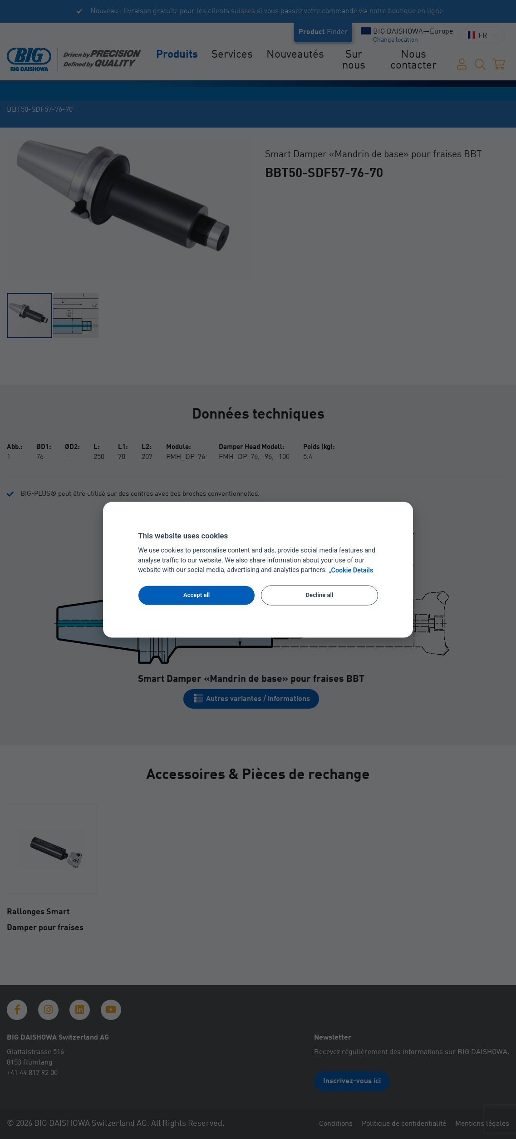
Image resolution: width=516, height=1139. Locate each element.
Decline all (320, 595)
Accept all (196, 595)
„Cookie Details (351, 570)
